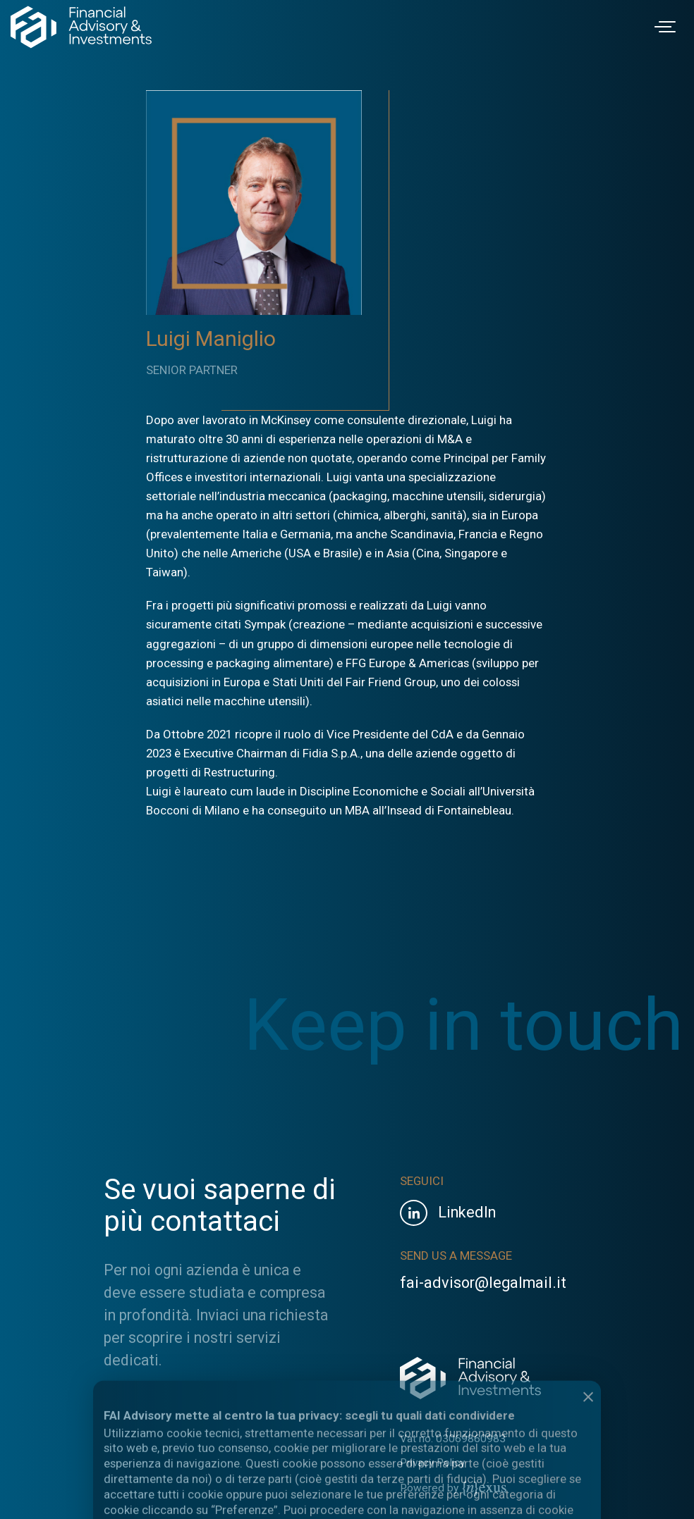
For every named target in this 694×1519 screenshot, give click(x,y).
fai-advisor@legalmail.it (483, 1282)
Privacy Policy (432, 1462)
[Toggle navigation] (667, 27)
